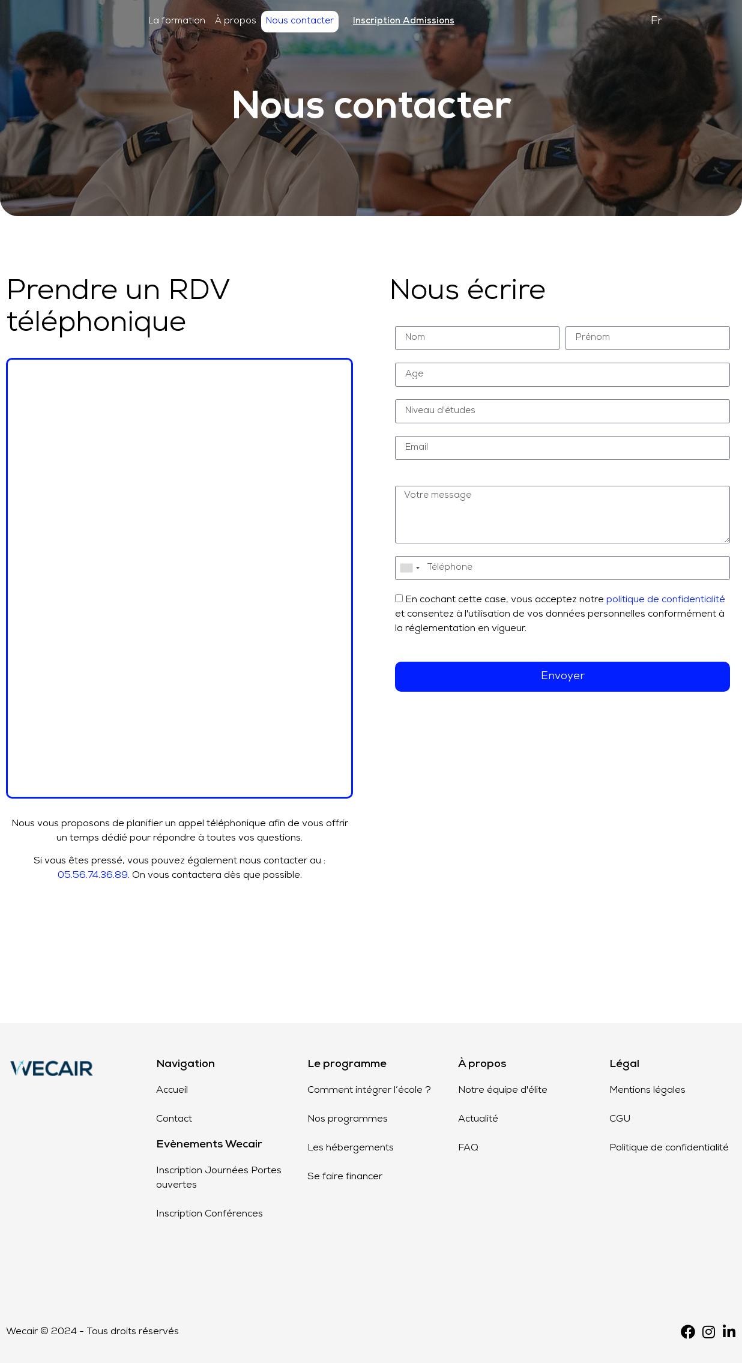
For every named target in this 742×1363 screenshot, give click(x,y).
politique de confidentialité (665, 600)
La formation (176, 21)
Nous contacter (300, 21)
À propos (235, 21)
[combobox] (409, 568)
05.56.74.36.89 (93, 875)
